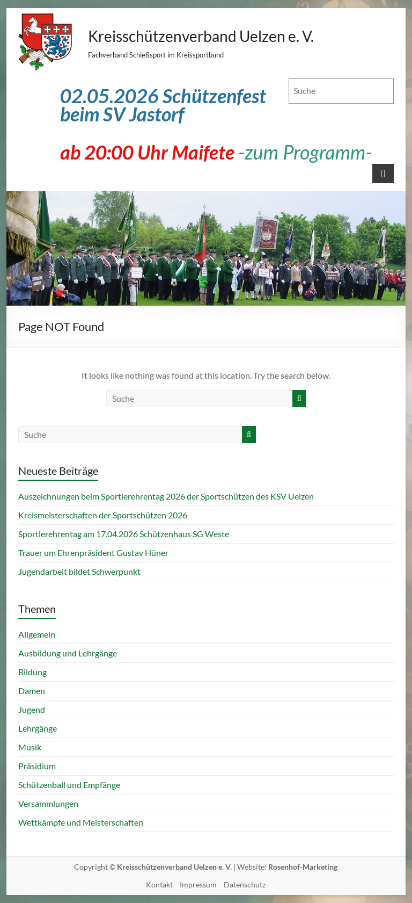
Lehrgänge (37, 728)
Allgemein (36, 634)
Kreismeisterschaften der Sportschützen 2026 (102, 515)
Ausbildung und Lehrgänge (67, 653)
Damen (31, 690)
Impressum (198, 884)
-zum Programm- (305, 152)
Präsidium (37, 766)
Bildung (32, 672)
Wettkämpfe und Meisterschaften (80, 822)
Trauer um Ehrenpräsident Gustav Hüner (93, 552)
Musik (29, 747)
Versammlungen (48, 803)
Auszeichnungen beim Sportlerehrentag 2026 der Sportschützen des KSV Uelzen (166, 496)
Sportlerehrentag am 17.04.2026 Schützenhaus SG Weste (123, 534)
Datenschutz (245, 884)
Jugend (31, 709)
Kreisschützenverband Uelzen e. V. (201, 36)
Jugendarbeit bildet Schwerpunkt (79, 571)
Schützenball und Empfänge (69, 784)
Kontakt (159, 884)
